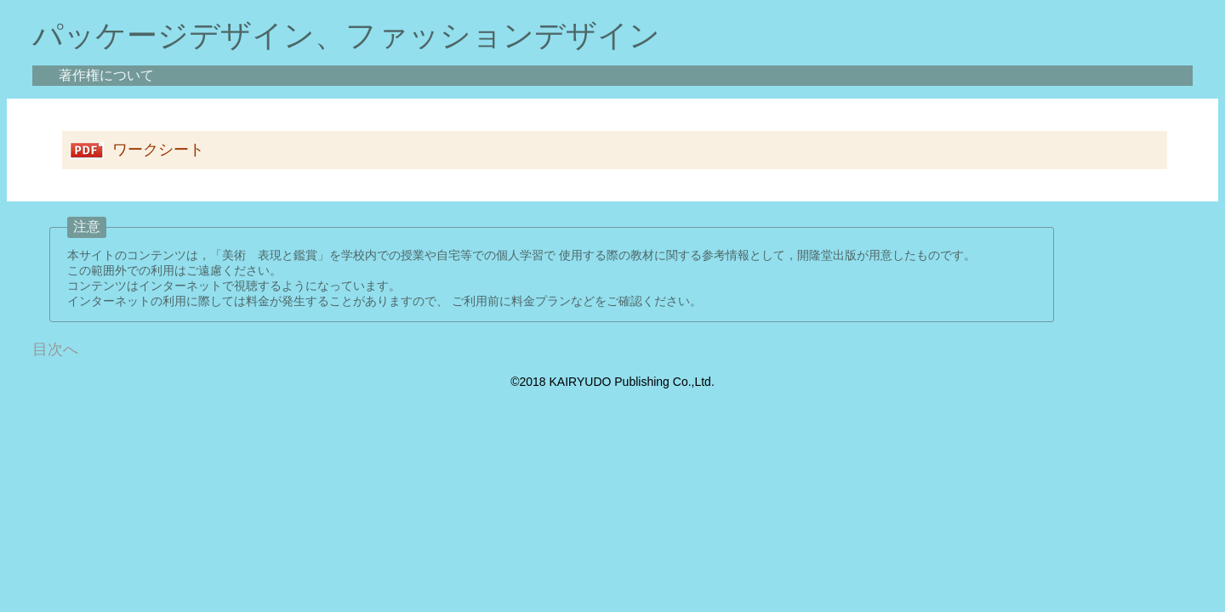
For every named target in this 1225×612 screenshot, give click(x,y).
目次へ (55, 349)
